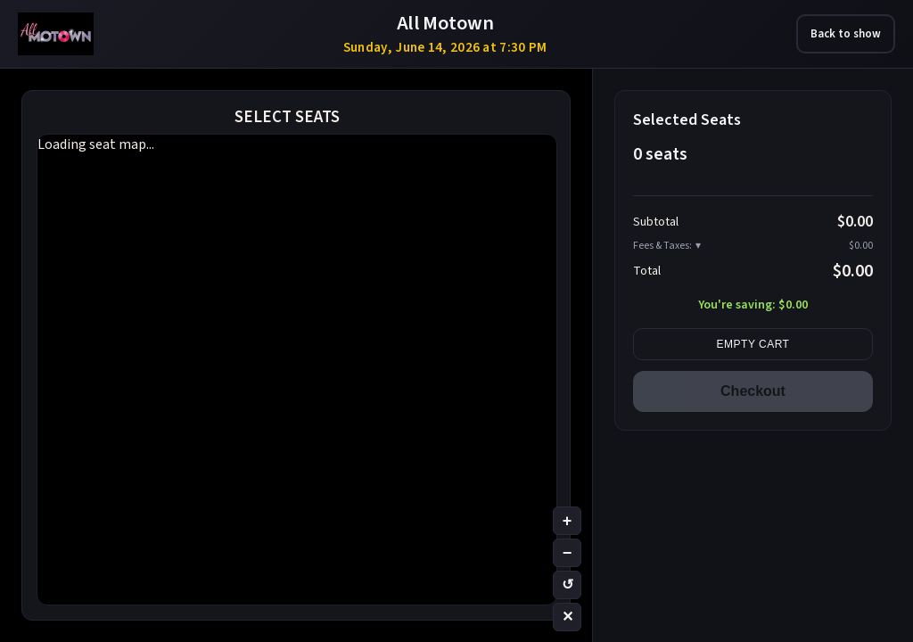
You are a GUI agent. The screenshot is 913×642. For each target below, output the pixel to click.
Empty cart (753, 344)
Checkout (753, 391)
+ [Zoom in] (567, 521)
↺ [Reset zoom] (567, 584)
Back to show (845, 34)
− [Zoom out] (567, 553)
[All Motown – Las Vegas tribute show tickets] (56, 34)
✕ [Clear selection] (567, 616)
